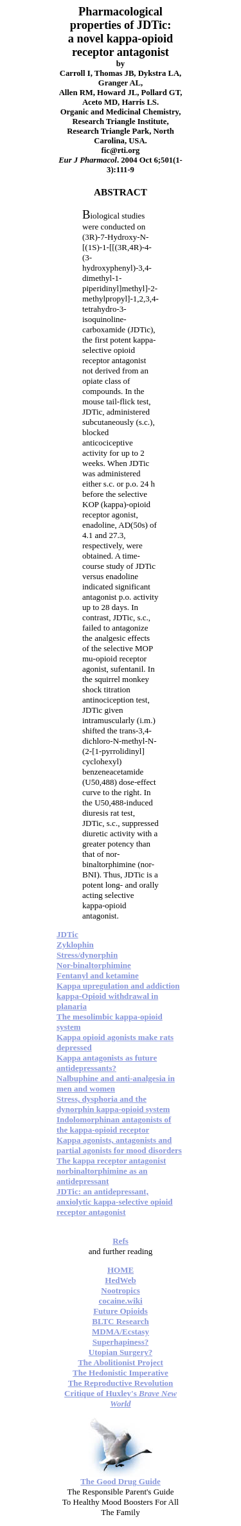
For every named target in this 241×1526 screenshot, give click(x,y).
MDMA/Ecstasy (120, 1331)
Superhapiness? (120, 1342)
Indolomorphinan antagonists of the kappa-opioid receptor (114, 1125)
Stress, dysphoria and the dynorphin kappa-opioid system (113, 1104)
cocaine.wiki (120, 1301)
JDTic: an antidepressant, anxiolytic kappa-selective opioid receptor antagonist (115, 1202)
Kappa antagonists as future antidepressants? (107, 1063)
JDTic (67, 934)
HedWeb (120, 1280)
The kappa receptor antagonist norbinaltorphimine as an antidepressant (111, 1171)
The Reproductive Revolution (121, 1383)
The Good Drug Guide (120, 1481)
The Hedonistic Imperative (120, 1373)
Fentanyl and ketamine (98, 975)
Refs (120, 1241)
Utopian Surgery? (120, 1352)
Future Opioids (120, 1311)
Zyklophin (75, 944)
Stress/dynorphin (87, 955)
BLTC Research (120, 1321)
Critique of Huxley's (120, 1398)
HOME (120, 1270)
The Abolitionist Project (120, 1362)
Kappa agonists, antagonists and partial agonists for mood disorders (119, 1145)
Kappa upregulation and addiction (118, 986)
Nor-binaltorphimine (94, 965)
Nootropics (120, 1290)
